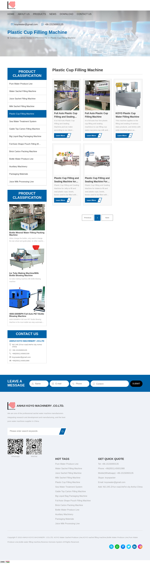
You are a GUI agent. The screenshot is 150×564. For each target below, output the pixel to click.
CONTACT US (84, 14)
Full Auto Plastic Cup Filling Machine (96, 115)
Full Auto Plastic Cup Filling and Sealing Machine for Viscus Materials (65, 115)
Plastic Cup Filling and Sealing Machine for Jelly (66, 180)
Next (107, 218)
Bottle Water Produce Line (21, 159)
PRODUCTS (39, 14)
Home (29, 38)
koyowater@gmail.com (26, 24)
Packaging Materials (18, 174)
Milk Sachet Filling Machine (21, 106)
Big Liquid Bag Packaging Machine (25, 136)
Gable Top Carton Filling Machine (24, 129)
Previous (87, 218)
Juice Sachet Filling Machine (22, 98)
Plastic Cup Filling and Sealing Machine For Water (97, 180)
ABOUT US (24, 14)
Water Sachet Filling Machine (22, 91)
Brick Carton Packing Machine (23, 151)
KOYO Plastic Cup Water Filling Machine (127, 115)
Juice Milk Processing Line (21, 181)
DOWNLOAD (66, 14)
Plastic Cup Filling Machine (63, 38)
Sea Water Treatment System (22, 121)
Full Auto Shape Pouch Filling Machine (27, 144)
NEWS (52, 14)
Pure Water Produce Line (20, 84)
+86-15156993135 (54, 24)
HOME (10, 14)
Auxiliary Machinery (18, 166)
